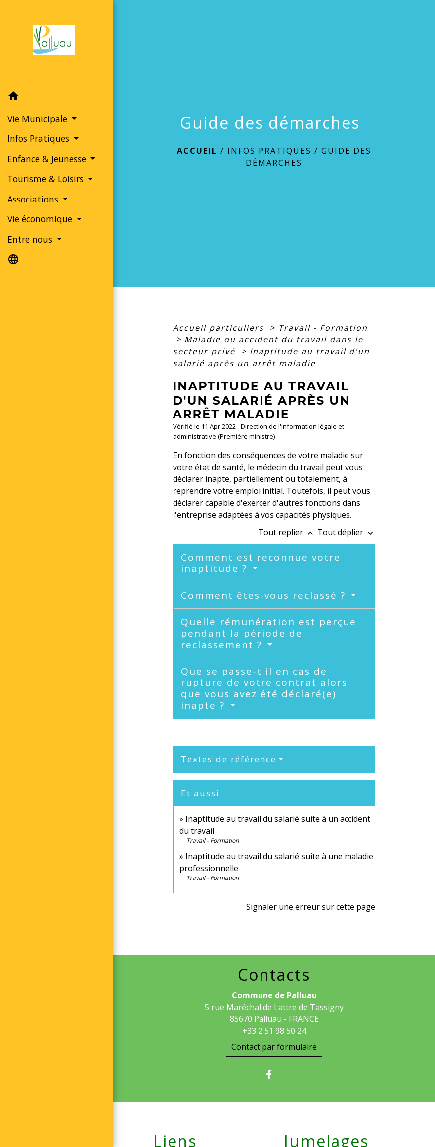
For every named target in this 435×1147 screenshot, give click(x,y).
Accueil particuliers (220, 327)
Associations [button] (34, 199)
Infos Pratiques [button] (39, 138)
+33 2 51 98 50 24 (274, 1030)
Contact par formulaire (274, 1046)
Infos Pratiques (269, 150)
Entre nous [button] (31, 239)
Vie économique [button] (41, 219)
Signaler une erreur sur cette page (310, 906)
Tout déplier (346, 532)
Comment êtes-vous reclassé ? (265, 595)
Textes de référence (228, 759)
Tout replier (287, 532)
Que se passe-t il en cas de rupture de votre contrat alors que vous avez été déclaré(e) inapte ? (264, 688)
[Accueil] (57, 43)
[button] (56, 97)
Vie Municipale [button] (38, 119)
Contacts (274, 974)
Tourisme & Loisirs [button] (46, 179)
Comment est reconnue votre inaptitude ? (261, 563)
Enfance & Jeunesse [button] (47, 159)
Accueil (197, 150)
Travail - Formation (323, 327)
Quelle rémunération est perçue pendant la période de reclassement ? (268, 633)
